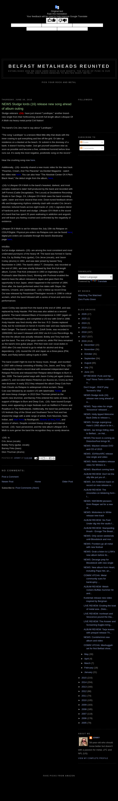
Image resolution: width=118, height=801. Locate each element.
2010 (84, 700)
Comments (87, 148)
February (89, 667)
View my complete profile (93, 758)
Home (38, 481)
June (87, 372)
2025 (84, 318)
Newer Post (7, 481)
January (88, 672)
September (90, 358)
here (32, 160)
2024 (84, 323)
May (86, 654)
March (87, 663)
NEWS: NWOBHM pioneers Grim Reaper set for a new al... (98, 504)
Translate (99, 281)
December (89, 345)
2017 (84, 336)
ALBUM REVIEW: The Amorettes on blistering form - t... (100, 493)
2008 (84, 709)
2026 (84, 314)
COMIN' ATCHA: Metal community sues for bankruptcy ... (95, 578)
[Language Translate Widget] (95, 277)
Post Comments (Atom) (27, 488)
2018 (84, 332)
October (88, 354)
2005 (84, 722)
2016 (84, 341)
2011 (84, 695)
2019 (84, 327)
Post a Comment (10, 476)
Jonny (96, 738)
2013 (84, 686)
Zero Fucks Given (87, 299)
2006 (84, 718)
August (88, 363)
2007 (84, 713)
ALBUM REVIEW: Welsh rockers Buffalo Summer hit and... (98, 590)
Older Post (67, 481)
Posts (84, 142)
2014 (84, 682)
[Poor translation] (62, 20)
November (89, 349)
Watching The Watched (89, 295)
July (86, 367)
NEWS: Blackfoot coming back (99, 469)
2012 (84, 691)
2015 (84, 677)
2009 (84, 704)
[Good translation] (51, 20)
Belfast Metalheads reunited (59, 66)
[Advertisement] (92, 211)
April (87, 658)
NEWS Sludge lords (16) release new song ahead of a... (98, 398)
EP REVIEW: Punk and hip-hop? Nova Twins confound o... (98, 379)
